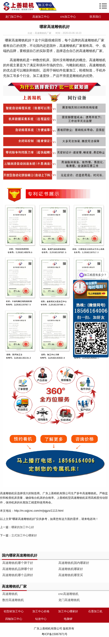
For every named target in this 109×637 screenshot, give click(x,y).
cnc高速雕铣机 (68, 594)
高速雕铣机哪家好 (70, 569)
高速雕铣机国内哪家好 (73, 563)
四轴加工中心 (13, 619)
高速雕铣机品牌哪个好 (17, 569)
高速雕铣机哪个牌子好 (17, 563)
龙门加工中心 (13, 16)
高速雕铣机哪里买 (70, 575)
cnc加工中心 (68, 16)
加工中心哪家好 (68, 611)
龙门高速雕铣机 (69, 600)
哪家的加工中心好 (22, 527)
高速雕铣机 (10, 594)
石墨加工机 (95, 611)
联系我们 (95, 16)
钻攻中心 (41, 619)
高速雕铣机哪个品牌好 (17, 575)
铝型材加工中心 (14, 611)
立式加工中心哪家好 (24, 535)
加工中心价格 (40, 611)
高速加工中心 (40, 16)
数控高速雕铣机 (13, 600)
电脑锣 (68, 619)
